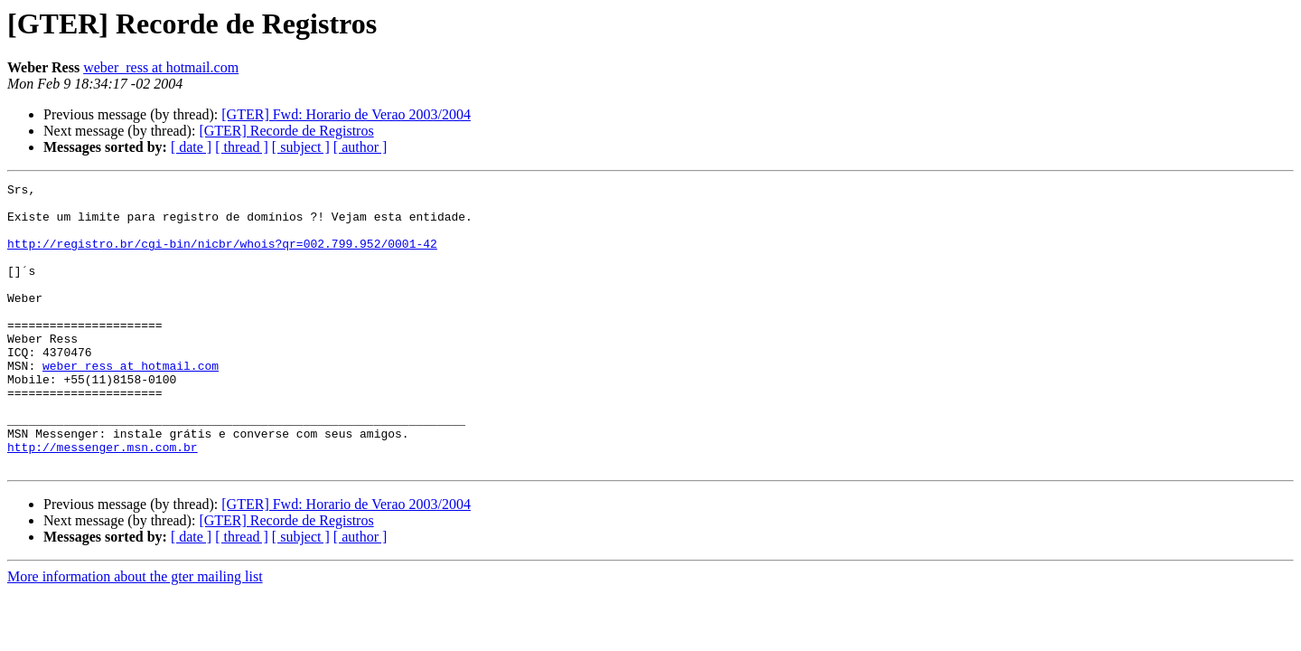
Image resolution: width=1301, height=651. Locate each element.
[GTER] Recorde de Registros (286, 130)
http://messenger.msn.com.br (102, 501)
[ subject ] (301, 147)
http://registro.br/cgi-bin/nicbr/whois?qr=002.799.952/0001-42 (222, 257)
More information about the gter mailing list (135, 633)
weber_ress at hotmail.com (161, 67)
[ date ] (191, 147)
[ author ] (360, 147)
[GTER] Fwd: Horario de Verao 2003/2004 (346, 114)
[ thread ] (241, 147)
